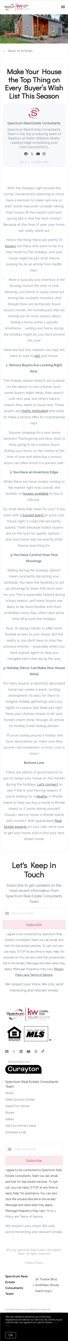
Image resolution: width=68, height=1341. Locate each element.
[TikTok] (43, 1051)
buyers (10, 246)
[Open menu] (63, 7)
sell (37, 356)
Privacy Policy (34, 1262)
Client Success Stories (20, 1099)
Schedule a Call (15, 1132)
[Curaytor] (23, 1073)
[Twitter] (14, 1051)
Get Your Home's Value (20, 1125)
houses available (36, 493)
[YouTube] (28, 1051)
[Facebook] (7, 1051)
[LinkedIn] (21, 1051)
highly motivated (34, 411)
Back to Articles (20, 51)
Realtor (42, 796)
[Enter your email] (37, 913)
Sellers (9, 1119)
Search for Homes (17, 1106)
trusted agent (33, 515)
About (9, 1093)
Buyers (10, 1112)
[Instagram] (35, 1051)
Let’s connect (47, 784)
